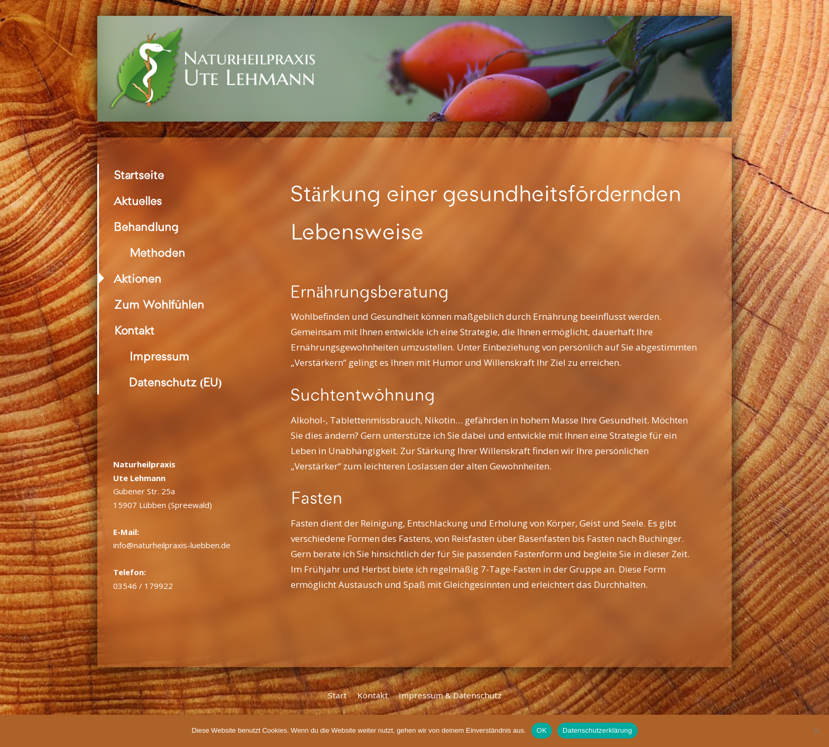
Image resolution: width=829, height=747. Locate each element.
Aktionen (137, 278)
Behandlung (146, 227)
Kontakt (134, 330)
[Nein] (815, 730)
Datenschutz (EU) (176, 382)
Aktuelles (138, 201)
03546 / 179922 (143, 585)
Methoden (157, 253)
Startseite (139, 175)
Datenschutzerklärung (597, 730)
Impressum (159, 356)
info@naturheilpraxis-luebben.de (172, 545)
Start (337, 695)
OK (542, 730)
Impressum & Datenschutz (450, 695)
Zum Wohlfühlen (159, 304)
